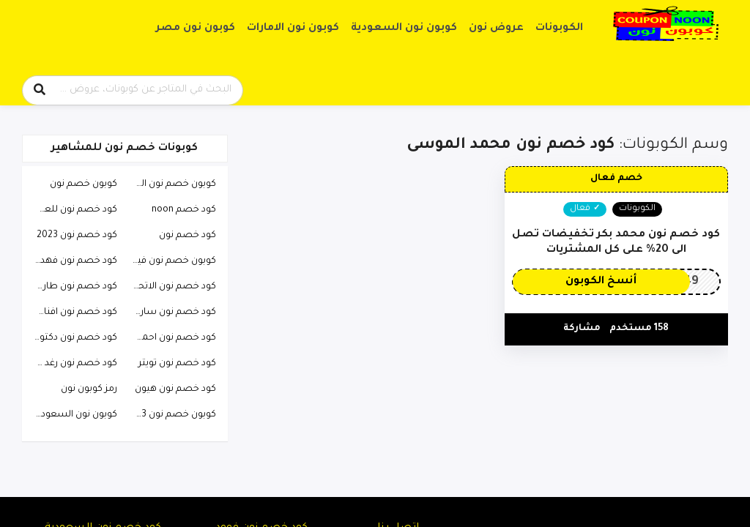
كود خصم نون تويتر (177, 364)
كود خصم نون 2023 (77, 236)
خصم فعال (616, 178)
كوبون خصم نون (83, 184)
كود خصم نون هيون (175, 389)
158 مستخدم (639, 329)
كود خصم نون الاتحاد (173, 287)
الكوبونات (559, 28)
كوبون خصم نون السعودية (170, 184)
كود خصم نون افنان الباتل (71, 312)
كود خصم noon (184, 210)
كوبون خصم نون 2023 (170, 415)
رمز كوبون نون (89, 389)
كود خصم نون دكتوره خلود (71, 338)
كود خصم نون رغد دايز (73, 364)
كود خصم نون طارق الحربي (71, 287)
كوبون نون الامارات (293, 28)
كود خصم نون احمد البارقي (170, 338)
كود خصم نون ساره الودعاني (170, 312)
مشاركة (582, 329)
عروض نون (496, 28)
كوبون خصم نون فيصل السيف (170, 261)
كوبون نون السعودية (404, 28)
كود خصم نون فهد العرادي (71, 261)
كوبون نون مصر (195, 28)
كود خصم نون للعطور (72, 210)
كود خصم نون (187, 236)
